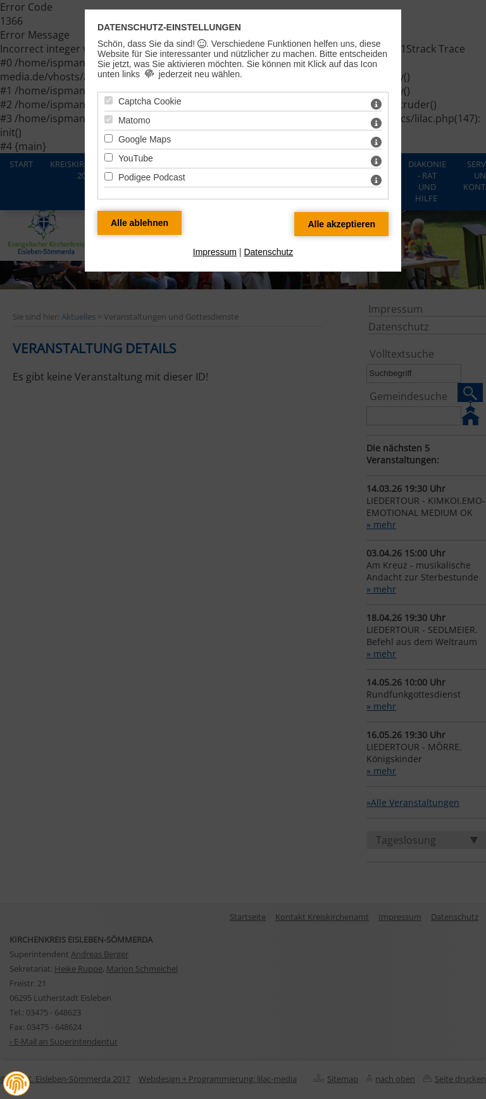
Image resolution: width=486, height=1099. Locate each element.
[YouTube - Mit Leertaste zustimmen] (108, 157)
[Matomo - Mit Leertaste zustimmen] (108, 119)
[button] (16, 1084)
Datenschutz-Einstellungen (169, 27)
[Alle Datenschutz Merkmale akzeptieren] (341, 224)
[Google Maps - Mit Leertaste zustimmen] (108, 138)
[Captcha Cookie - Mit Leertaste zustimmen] (108, 100)
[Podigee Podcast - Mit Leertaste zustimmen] (108, 176)
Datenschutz (268, 252)
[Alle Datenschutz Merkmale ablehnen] (139, 223)
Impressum (215, 252)
